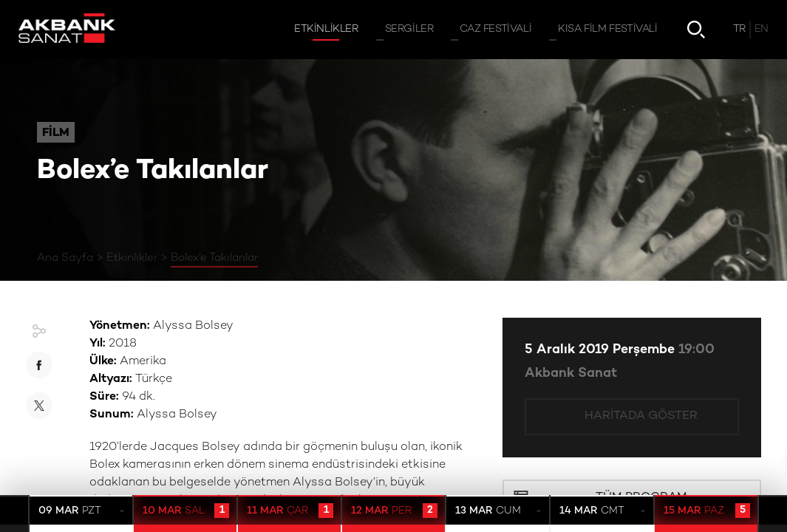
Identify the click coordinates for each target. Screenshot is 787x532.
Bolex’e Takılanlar (214, 258)
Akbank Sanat (571, 373)
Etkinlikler (131, 258)
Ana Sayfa (65, 258)
